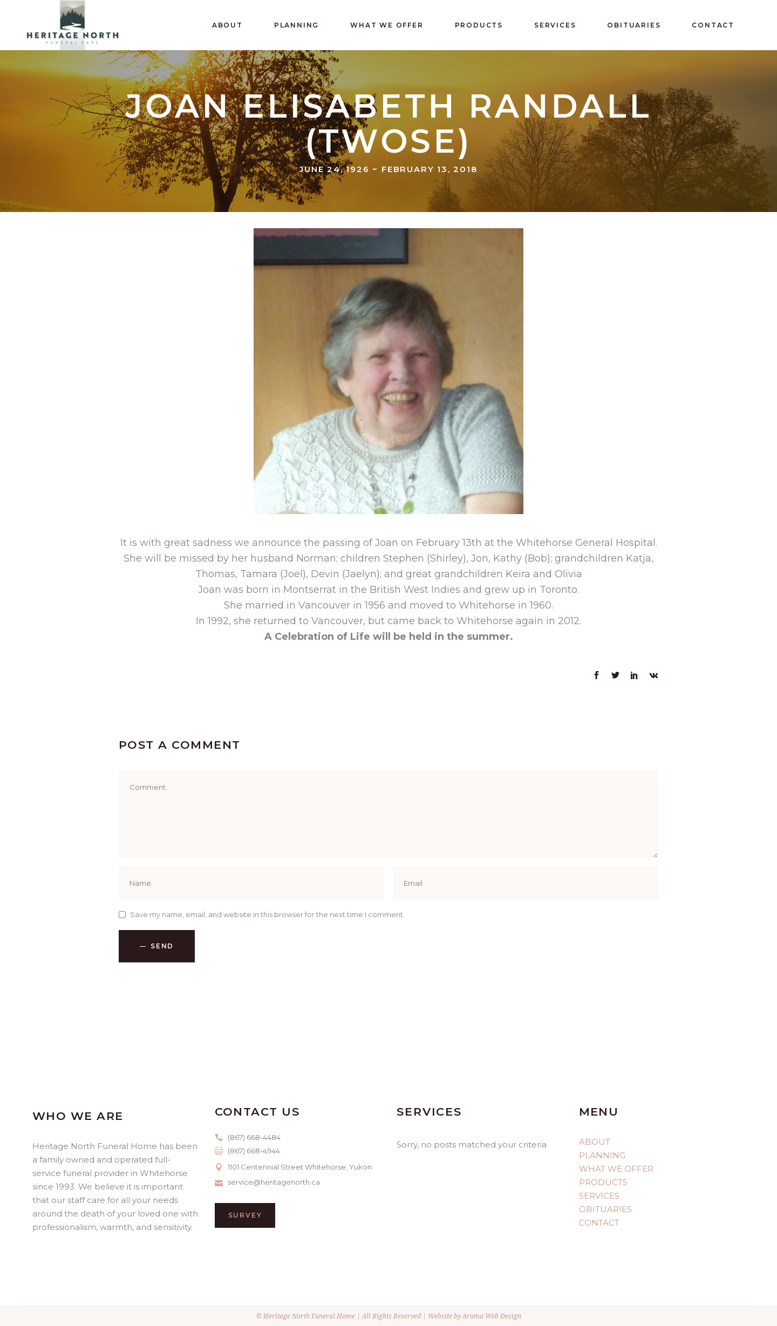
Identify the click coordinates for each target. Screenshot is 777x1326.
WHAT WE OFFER (616, 1169)
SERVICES (599, 1196)
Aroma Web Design (491, 1316)
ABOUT (594, 1142)
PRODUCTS (603, 1182)
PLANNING (602, 1155)
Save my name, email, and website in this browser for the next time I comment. (267, 914)
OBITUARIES (605, 1209)
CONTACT (599, 1223)
